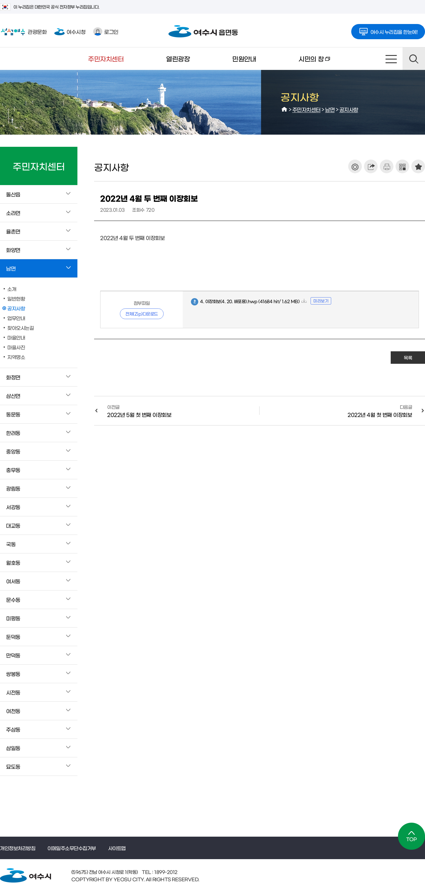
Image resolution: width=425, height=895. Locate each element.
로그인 (105, 31)
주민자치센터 (106, 58)
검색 (414, 58)
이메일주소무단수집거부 (71, 847)
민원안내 (244, 58)
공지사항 (348, 109)
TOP (411, 836)
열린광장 (178, 58)
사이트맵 (391, 58)
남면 (330, 109)
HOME (284, 109)
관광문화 (23, 31)
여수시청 (69, 31)
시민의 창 (303, 62)
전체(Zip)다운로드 (141, 314)
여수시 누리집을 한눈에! (388, 30)
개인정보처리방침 (17, 847)
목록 (408, 357)
